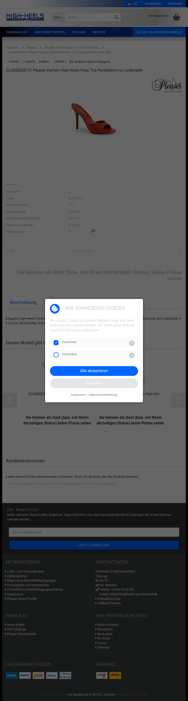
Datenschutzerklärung (103, 395)
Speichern (94, 383)
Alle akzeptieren (94, 370)
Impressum (78, 395)
